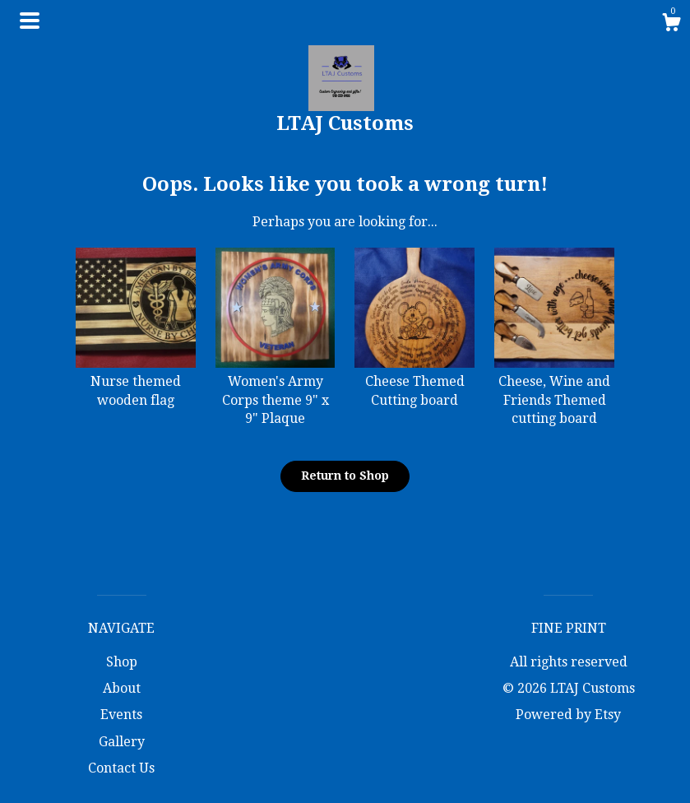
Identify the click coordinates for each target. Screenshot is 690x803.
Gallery (122, 742)
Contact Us (121, 768)
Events (121, 714)
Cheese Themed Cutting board (414, 381)
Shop (121, 662)
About (122, 688)
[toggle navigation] (29, 20)
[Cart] (671, 24)
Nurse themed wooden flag (136, 381)
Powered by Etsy (568, 714)
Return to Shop (345, 475)
